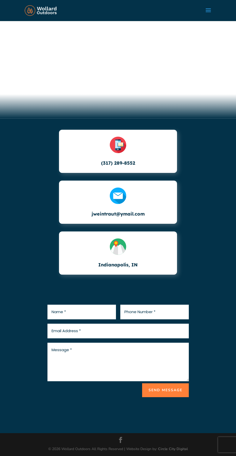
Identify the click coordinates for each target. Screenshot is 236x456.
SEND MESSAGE (165, 390)
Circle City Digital (173, 448)
